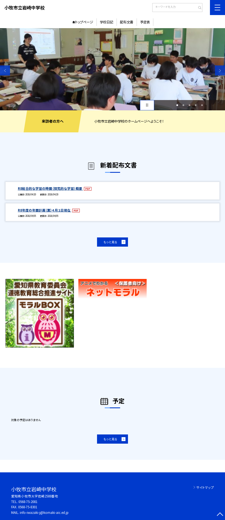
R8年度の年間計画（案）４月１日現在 (44, 210)
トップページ (84, 22)
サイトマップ (205, 487)
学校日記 (106, 22)
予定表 (145, 22)
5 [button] (202, 105)
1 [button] (177, 105)
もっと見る (110, 242)
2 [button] (183, 105)
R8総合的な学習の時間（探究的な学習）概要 (50, 188)
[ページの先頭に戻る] (220, 515)
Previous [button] (5, 70)
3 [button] (189, 105)
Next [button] (220, 70)
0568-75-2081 (27, 501)
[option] (112, 69)
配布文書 (126, 22)
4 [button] (196, 105)
